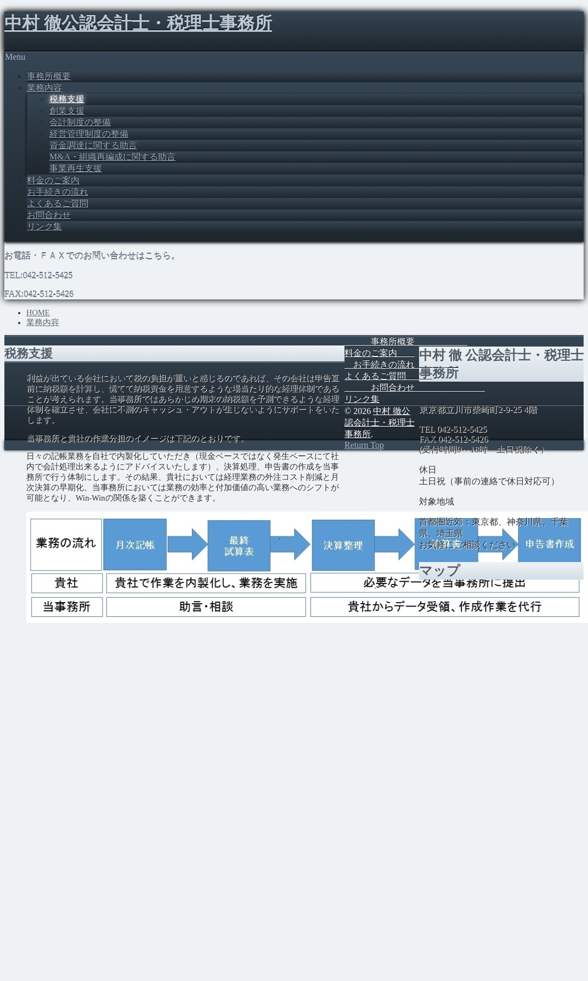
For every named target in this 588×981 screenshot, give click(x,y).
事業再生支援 (75, 168)
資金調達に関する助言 (93, 145)
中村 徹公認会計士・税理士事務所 (138, 23)
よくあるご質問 (57, 203)
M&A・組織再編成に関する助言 (112, 156)
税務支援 (66, 99)
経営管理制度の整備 (88, 133)
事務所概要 (49, 76)
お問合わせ (49, 214)
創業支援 (66, 110)
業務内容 (44, 87)
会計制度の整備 (80, 122)
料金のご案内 (53, 180)
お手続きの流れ (57, 191)
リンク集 (44, 226)
